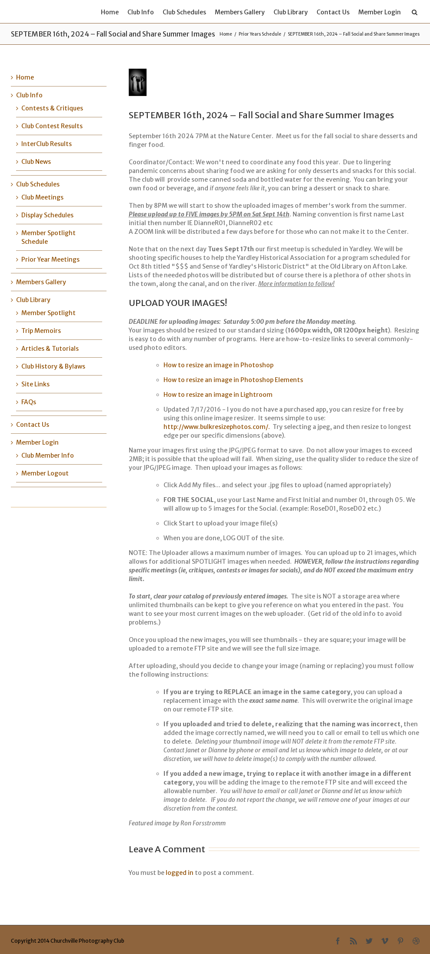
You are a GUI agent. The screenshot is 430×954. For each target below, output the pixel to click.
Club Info (140, 12)
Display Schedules (47, 215)
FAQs (28, 402)
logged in (179, 873)
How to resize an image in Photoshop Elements (233, 380)
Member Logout (45, 473)
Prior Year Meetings (50, 259)
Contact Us (333, 12)
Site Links (35, 384)
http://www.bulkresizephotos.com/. (216, 427)
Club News (36, 162)
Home (110, 12)
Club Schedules (184, 12)
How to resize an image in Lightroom (218, 395)
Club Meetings (42, 197)
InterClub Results (46, 144)
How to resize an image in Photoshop (218, 365)
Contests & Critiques (52, 108)
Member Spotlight (48, 313)
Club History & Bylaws (53, 366)
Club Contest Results (52, 126)
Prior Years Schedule (260, 34)
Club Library (290, 12)
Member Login (379, 12)
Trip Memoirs (41, 331)
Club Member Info (47, 455)
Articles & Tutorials (50, 348)
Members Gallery (240, 12)
